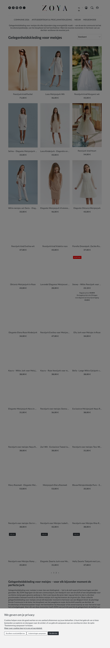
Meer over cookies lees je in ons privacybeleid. (23, 628)
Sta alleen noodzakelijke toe (15, 633)
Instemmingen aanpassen (37, 633)
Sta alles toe (53, 633)
